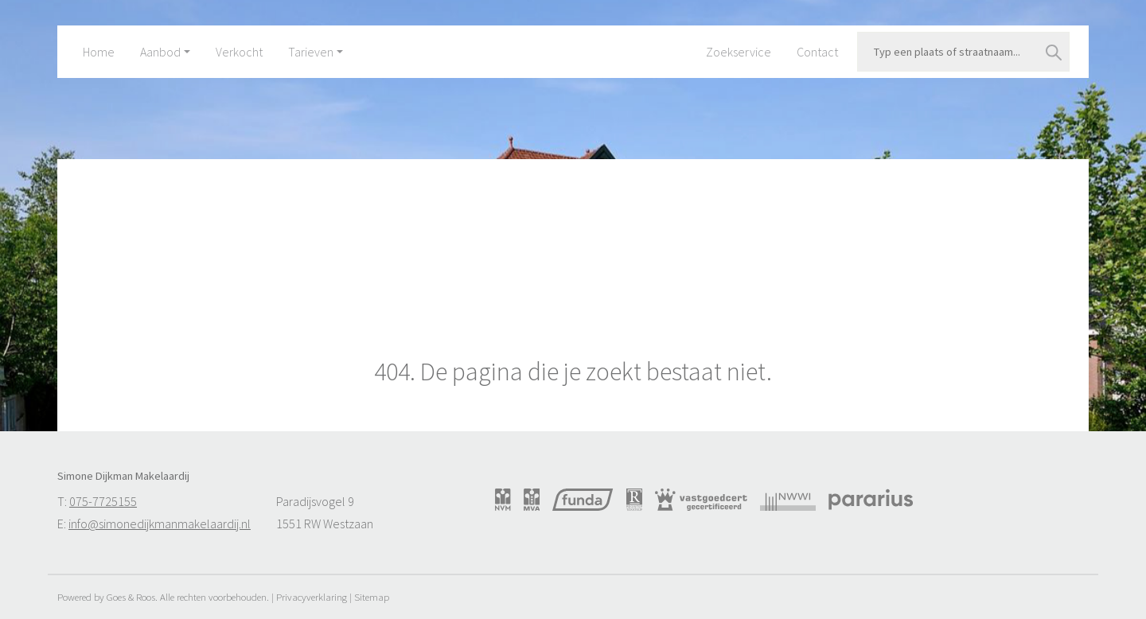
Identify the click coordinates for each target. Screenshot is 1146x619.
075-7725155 (103, 501)
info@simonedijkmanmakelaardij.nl (159, 523)
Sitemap (371, 596)
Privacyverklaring (311, 596)
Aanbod (160, 52)
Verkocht (239, 52)
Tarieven (310, 52)
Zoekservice (738, 52)
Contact (817, 52)
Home (99, 52)
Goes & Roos (131, 596)
